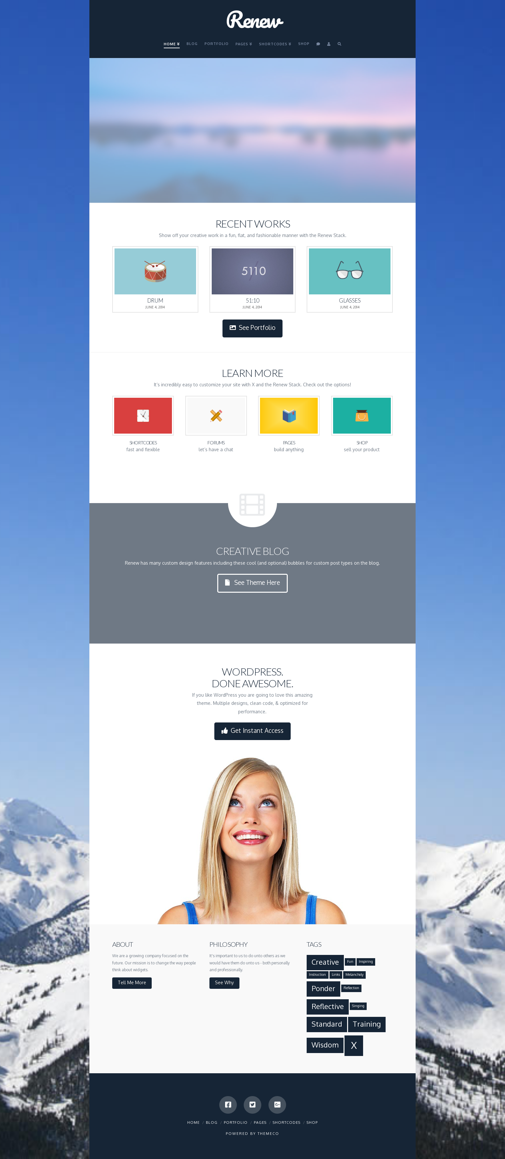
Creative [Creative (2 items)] (325, 962)
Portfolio (236, 1122)
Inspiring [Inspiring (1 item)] (366, 961)
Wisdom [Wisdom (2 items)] (325, 1044)
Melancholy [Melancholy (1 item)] (354, 974)
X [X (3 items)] (354, 1045)
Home (193, 1122)
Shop (312, 1122)
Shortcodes (286, 1122)
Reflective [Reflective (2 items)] (328, 1006)
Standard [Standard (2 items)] (327, 1023)
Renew (252, 19)
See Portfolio (253, 327)
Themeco (268, 1133)
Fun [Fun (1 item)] (350, 961)
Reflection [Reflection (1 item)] (351, 988)
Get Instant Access (253, 730)
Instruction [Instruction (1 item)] (317, 974)
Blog (212, 1122)
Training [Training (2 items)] (367, 1023)
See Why (224, 982)
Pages (260, 1122)
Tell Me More (132, 982)
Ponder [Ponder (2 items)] (323, 988)
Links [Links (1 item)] (336, 974)
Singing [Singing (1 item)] (358, 1005)
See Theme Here (252, 582)
